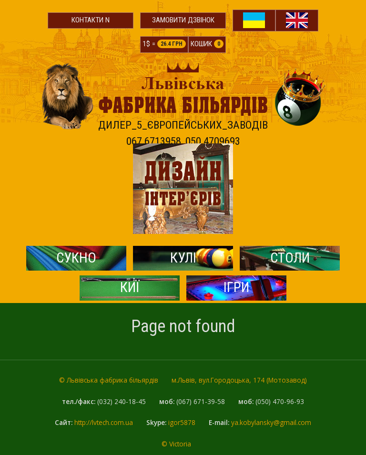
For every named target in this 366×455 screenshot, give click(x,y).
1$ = (164, 44)
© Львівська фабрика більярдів (108, 379)
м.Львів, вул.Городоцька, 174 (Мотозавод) (239, 379)
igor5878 (181, 422)
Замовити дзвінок (183, 20)
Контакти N (90, 20)
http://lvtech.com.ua (103, 422)
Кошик (207, 44)
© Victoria (176, 443)
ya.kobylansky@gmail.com (271, 422)
